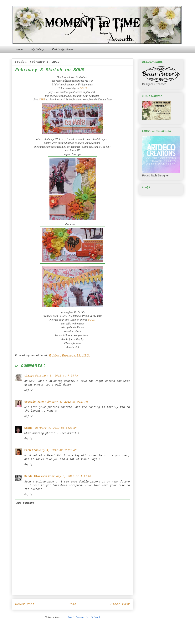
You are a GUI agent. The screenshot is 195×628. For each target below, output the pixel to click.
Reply (28, 390)
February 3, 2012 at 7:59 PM (56, 375)
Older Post (120, 604)
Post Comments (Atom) (84, 617)
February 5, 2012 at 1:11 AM (69, 476)
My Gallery (37, 49)
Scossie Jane (34, 401)
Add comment (25, 503)
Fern (27, 450)
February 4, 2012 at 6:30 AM (55, 427)
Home (19, 49)
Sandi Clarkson (35, 476)
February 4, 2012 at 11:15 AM (54, 450)
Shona (28, 427)
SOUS (83, 88)
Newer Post (25, 604)
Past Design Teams (62, 49)
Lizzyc (29, 375)
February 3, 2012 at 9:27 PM (66, 401)
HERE (41, 99)
